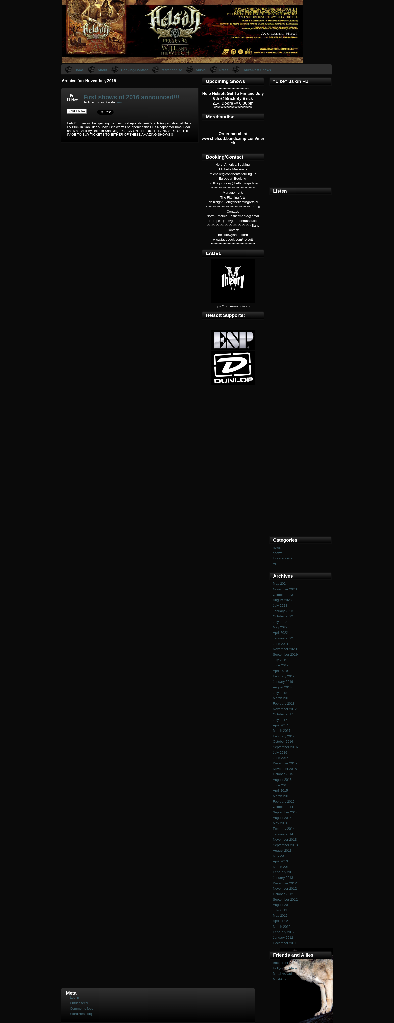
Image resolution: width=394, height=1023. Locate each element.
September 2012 (285, 899)
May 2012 (280, 915)
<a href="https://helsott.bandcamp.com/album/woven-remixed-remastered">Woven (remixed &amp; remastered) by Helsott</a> (300, 449)
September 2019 (285, 654)
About (102, 70)
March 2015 (281, 796)
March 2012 (281, 927)
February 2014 (284, 829)
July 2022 (280, 622)
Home (79, 70)
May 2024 (280, 584)
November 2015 (285, 769)
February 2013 (284, 872)
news (119, 102)
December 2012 (285, 883)
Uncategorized (283, 558)
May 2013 (280, 856)
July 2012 (280, 910)
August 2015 (282, 780)
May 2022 (280, 627)
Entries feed (79, 1003)
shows (277, 553)
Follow (77, 111)
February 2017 (284, 736)
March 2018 (281, 698)
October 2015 (283, 774)
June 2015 (280, 785)
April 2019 (280, 671)
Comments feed (81, 1008)
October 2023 (283, 595)
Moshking (280, 979)
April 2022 (280, 633)
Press (223, 70)
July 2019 (280, 660)
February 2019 (284, 676)
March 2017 (281, 731)
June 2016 (280, 758)
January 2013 (283, 878)
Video (277, 564)
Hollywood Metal (285, 968)
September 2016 (285, 747)
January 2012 (283, 937)
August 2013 (282, 850)
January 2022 (283, 638)
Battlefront (280, 963)
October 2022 (283, 616)
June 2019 (280, 665)
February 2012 (284, 932)
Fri (72, 95)
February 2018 (284, 703)
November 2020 (285, 649)
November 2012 (285, 888)
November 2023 (285, 589)
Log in (74, 997)
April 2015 (280, 790)
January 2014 (283, 834)
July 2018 (280, 693)
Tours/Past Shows (256, 70)
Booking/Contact (134, 70)
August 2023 (282, 600)
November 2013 (285, 839)
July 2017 (280, 720)
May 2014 (280, 823)
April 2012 (280, 921)
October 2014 (283, 807)
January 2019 (283, 682)
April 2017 (280, 725)
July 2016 (280, 752)
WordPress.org (81, 1014)
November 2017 (285, 709)
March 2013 (281, 867)
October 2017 (283, 714)
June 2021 (280, 644)
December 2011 (285, 943)
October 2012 (283, 894)
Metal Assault (283, 974)
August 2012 (282, 905)
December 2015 (285, 763)
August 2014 (282, 818)
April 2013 (280, 861)
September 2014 (285, 812)
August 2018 (282, 687)
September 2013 (285, 845)
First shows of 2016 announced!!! (131, 97)
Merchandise (172, 70)
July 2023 (280, 605)
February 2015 (284, 801)
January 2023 (283, 611)
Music (201, 70)
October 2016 (283, 741)
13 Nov (72, 99)
